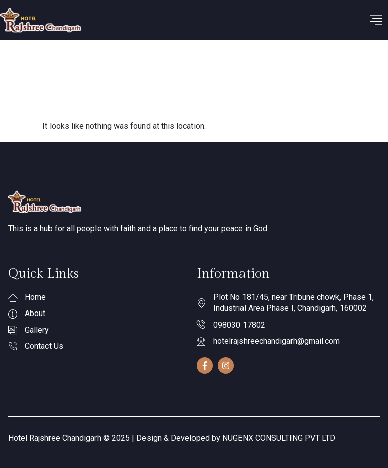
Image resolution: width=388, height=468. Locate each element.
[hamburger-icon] (376, 20)
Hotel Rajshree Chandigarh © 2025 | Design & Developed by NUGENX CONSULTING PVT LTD (171, 438)
